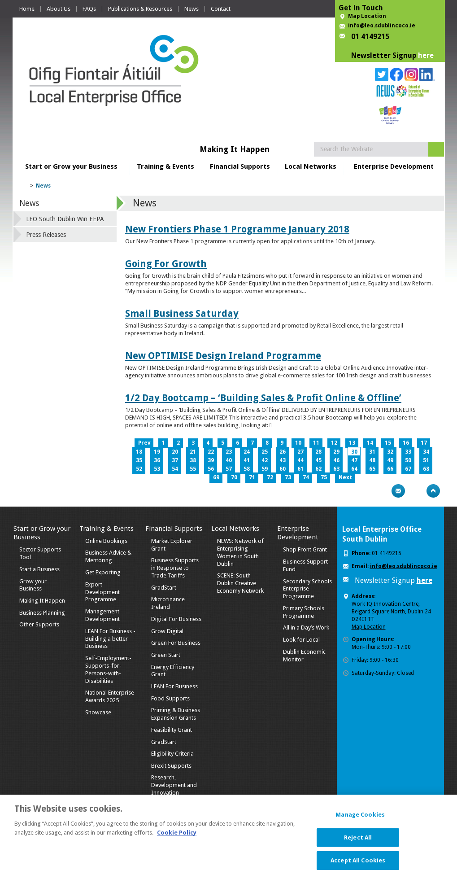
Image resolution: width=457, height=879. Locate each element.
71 (252, 477)
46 (336, 460)
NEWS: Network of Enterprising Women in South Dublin (240, 552)
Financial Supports (240, 166)
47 (354, 460)
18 (139, 452)
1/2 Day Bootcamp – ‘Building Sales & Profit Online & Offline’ (263, 397)
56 (211, 469)
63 (336, 469)
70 (234, 477)
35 (139, 460)
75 (324, 477)
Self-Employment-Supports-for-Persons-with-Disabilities (108, 669)
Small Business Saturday (182, 313)
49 (390, 460)
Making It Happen (42, 600)
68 (426, 469)
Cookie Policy (176, 838)
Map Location (367, 16)
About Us (58, 8)
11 (316, 443)
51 (426, 460)
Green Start (165, 655)
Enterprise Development (394, 166)
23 (229, 452)
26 (282, 452)
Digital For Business (176, 619)
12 (334, 443)
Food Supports (170, 698)
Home (27, 8)
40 (229, 460)
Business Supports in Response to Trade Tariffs (175, 568)
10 (298, 443)
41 (247, 460)
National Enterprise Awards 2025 (109, 696)
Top (433, 491)
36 (157, 460)
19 (157, 452)
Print (380, 491)
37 (175, 460)
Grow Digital (167, 631)
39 (211, 460)
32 (390, 452)
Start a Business (39, 569)
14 (370, 443)
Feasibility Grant (171, 729)
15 (388, 443)
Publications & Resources (140, 8)
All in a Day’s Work (306, 627)
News (191, 8)
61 (300, 469)
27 (300, 452)
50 (408, 460)
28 (318, 452)
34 (426, 452)
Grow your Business (33, 585)
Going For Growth (166, 263)
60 (282, 469)
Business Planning (42, 612)
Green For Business (175, 642)
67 (408, 469)
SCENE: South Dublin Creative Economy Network (240, 583)
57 (229, 469)
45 (318, 460)
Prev (144, 443)
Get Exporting (103, 572)
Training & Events (165, 166)
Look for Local (301, 639)
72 (270, 477)
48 (372, 460)
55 (193, 469)
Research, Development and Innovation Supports (174, 789)
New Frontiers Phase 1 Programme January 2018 (237, 229)
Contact (221, 8)
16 (406, 443)
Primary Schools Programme (303, 612)
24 (247, 452)
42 (264, 460)
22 (211, 452)
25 (264, 452)
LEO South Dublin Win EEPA (65, 219)
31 (372, 452)
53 (157, 469)
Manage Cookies (360, 820)
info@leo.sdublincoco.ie (381, 25)
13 (352, 443)
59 (264, 469)
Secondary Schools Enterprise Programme (307, 589)
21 (193, 452)
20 (175, 452)
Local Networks (310, 166)
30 (354, 452)
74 (306, 477)
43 (282, 460)
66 (390, 469)
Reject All (358, 843)
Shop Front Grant (305, 549)
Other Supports (39, 624)
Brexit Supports (171, 765)
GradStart (163, 587)
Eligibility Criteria (172, 753)
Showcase (98, 712)
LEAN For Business (174, 686)
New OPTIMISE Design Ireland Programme (223, 355)
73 (288, 477)
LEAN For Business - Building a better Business (110, 639)
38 (193, 460)
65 (372, 469)
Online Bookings (106, 541)
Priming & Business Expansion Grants (175, 714)
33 (408, 452)
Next (345, 477)
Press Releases (46, 234)
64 (354, 469)
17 (424, 443)
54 (175, 469)
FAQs (89, 8)
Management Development (102, 615)
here (426, 55)
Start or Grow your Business (71, 166)
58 (247, 469)
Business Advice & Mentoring (108, 556)
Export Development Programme (102, 592)
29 (336, 452)
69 (216, 477)
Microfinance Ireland (168, 603)
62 (318, 469)
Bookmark (415, 491)
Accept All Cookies (358, 866)
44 (300, 460)
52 (139, 469)
